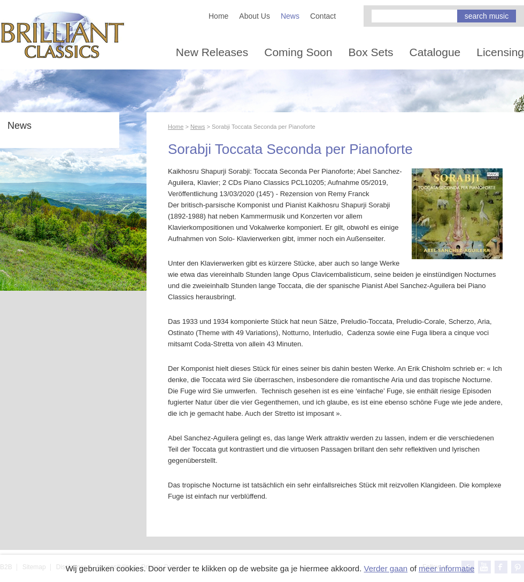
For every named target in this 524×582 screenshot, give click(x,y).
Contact (323, 16)
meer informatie (446, 568)
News (290, 16)
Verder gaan (385, 568)
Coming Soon (298, 52)
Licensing (500, 52)
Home (218, 16)
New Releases (212, 52)
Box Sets (370, 52)
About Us (254, 16)
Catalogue (435, 52)
